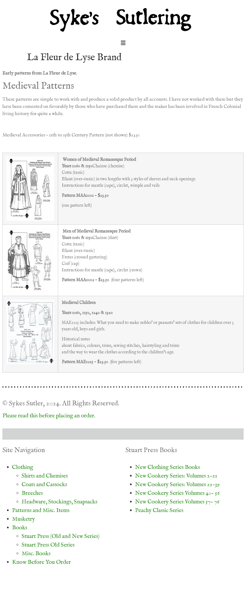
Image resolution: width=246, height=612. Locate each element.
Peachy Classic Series (159, 510)
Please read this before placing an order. (48, 416)
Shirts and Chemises (45, 476)
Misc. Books (36, 553)
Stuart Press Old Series (48, 545)
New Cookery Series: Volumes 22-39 (177, 484)
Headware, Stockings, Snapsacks (59, 502)
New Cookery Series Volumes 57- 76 (177, 502)
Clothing (22, 467)
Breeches (32, 493)
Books (19, 527)
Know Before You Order (41, 562)
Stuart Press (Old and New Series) (60, 536)
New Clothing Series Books (167, 467)
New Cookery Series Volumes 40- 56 (177, 493)
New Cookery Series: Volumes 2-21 (176, 476)
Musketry (23, 519)
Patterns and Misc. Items (40, 510)
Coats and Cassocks (44, 484)
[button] (123, 43)
